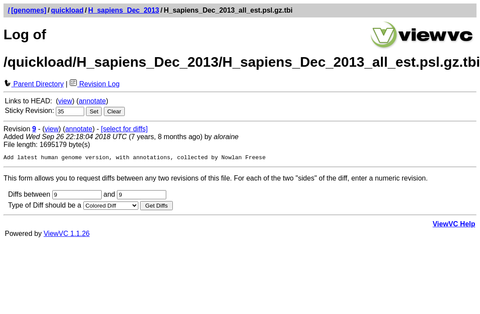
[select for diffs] (124, 129)
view (65, 101)
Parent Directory (33, 84)
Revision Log (94, 84)
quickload (67, 10)
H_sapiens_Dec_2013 (123, 10)
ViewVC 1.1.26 (67, 235)
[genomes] (28, 10)
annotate (92, 101)
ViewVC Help (453, 225)
